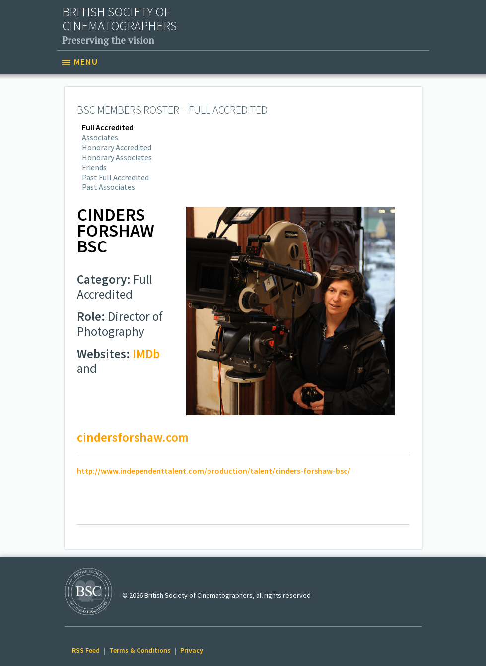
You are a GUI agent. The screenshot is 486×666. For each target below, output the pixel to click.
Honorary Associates (117, 157)
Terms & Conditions (140, 650)
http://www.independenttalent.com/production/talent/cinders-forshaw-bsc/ (213, 471)
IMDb (146, 354)
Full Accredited (108, 127)
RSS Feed (86, 650)
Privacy (191, 650)
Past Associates (108, 187)
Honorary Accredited (116, 147)
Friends (94, 167)
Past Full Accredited (115, 177)
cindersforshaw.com (133, 437)
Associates (100, 137)
